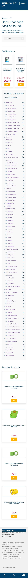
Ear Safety (10, 281)
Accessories (10, 105)
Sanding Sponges (12, 131)
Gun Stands (10, 321)
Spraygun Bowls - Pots (13, 332)
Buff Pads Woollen (12, 168)
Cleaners (9, 142)
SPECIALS (8, 306)
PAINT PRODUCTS (10, 209)
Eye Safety (10, 283)
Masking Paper (11, 194)
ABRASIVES (9, 102)
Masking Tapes (11, 197)
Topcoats (9, 243)
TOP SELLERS (9, 352)
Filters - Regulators (12, 318)
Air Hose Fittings (12, 315)
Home (4, 18)
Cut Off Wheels (11, 108)
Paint (8, 148)
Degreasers (10, 295)
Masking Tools (11, 200)
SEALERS (8, 289)
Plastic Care (10, 183)
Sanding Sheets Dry (13, 122)
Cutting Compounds (13, 177)
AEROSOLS (9, 140)
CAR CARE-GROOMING (12, 157)
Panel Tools (10, 350)
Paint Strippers (11, 301)
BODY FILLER (9, 154)
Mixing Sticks (11, 258)
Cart (22, 574)
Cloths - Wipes (11, 252)
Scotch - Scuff (11, 134)
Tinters (9, 237)
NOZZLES (8, 206)
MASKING (8, 188)
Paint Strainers (11, 260)
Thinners (9, 235)
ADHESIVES (9, 137)
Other (9, 145)
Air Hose (9, 312)
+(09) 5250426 (7, 536)
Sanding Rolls (11, 119)
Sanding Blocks (11, 114)
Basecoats (10, 214)
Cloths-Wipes (11, 174)
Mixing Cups (10, 255)
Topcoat (9, 240)
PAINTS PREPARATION (12, 249)
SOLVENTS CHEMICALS (12, 292)
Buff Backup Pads (12, 163)
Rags (8, 263)
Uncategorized (10, 355)
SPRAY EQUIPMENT (11, 309)
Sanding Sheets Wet (13, 128)
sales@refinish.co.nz (8, 534)
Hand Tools (10, 347)
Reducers (10, 232)
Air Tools (9, 344)
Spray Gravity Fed (12, 324)
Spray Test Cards (12, 266)
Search (14, 575)
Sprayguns (10, 335)
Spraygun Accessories (13, 329)
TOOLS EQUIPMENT (11, 338)
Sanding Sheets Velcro (13, 125)
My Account (4, 575)
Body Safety (10, 278)
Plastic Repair (11, 226)
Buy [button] (7, 84)
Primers (9, 151)
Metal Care (10, 180)
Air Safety (10, 275)
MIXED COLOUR (10, 203)
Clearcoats (10, 220)
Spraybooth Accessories (14, 327)
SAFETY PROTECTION (11, 272)
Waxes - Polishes (12, 186)
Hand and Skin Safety (13, 286)
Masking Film (11, 191)
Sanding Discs (11, 117)
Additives (10, 211)
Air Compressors (12, 341)
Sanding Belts (11, 111)
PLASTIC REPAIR (10, 269)
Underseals (10, 246)
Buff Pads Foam (11, 165)
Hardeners (10, 223)
